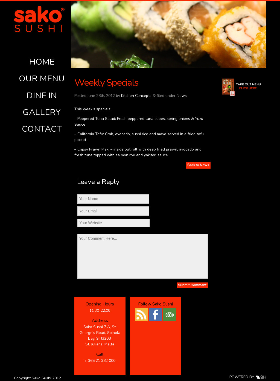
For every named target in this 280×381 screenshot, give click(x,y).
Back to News (198, 165)
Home (41, 62)
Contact (42, 129)
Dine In (42, 95)
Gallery (42, 112)
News (182, 95)
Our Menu (42, 78)
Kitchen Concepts (136, 95)
